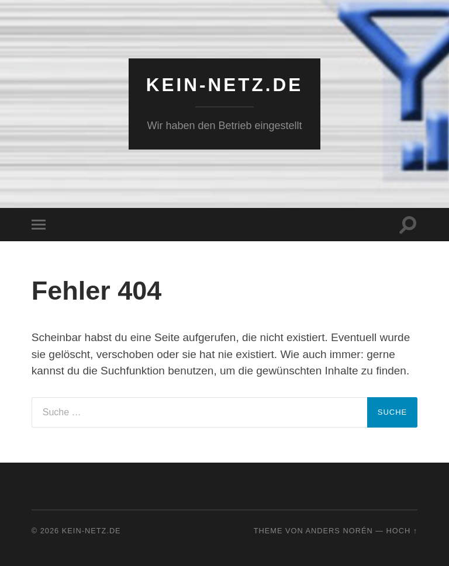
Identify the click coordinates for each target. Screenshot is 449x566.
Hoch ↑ (402, 530)
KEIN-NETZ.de (224, 84)
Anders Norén (339, 530)
